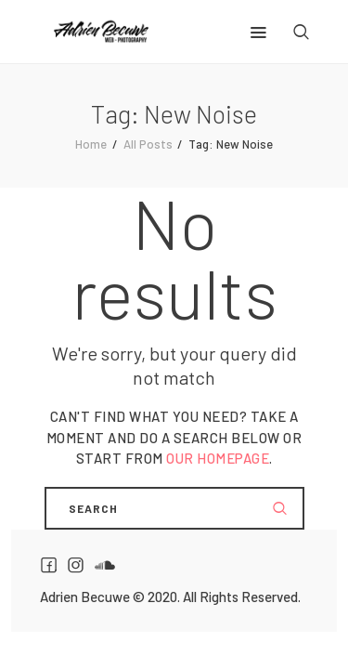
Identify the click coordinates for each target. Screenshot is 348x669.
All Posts (148, 144)
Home (91, 144)
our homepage (217, 458)
